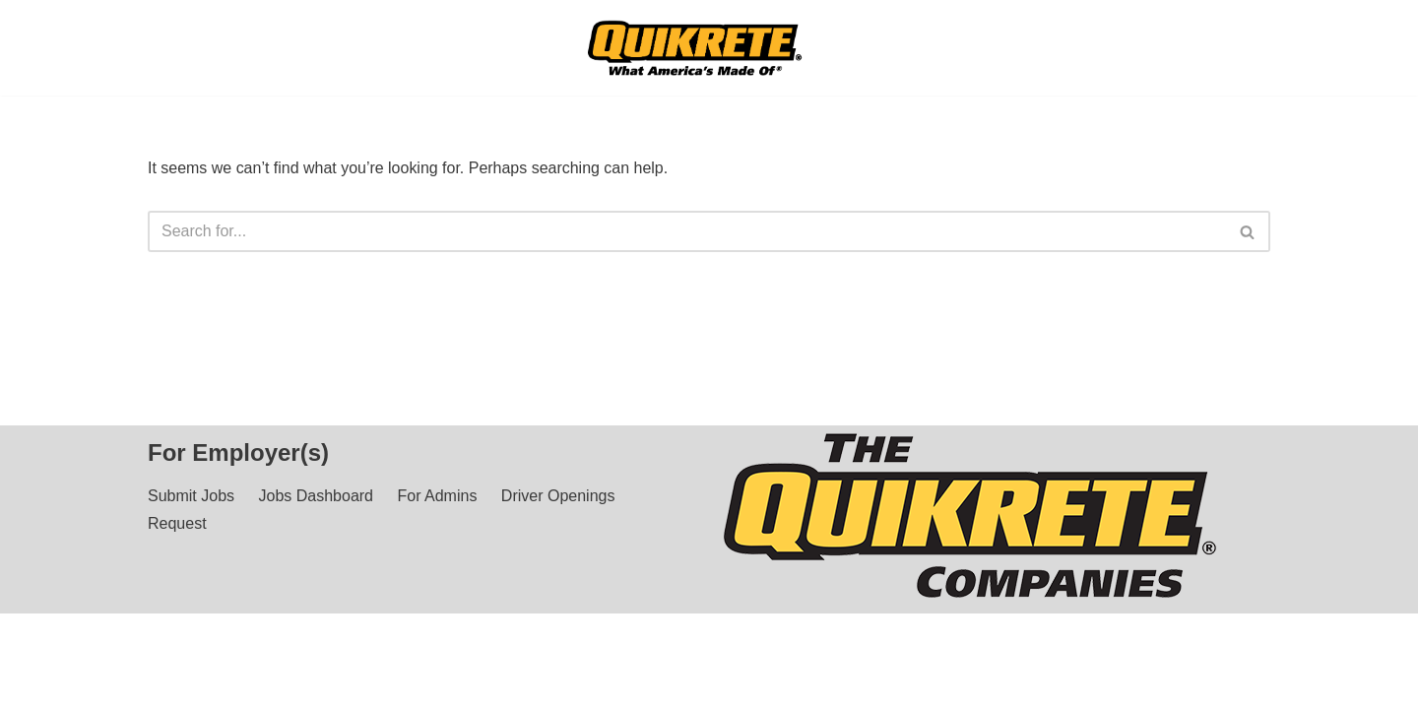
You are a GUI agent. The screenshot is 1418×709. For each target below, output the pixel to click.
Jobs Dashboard (316, 514)
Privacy (302, 684)
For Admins (437, 514)
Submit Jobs (191, 514)
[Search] (687, 231)
